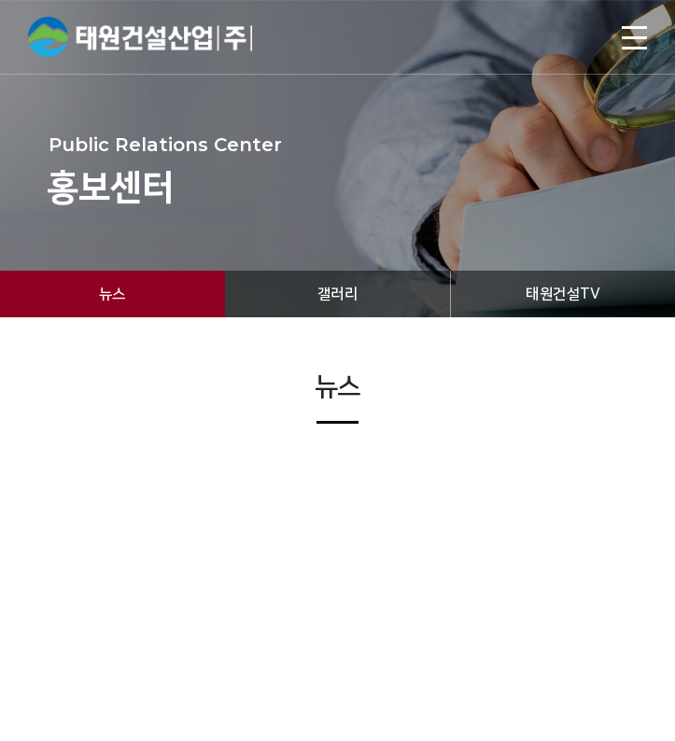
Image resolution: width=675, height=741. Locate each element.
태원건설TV (562, 294)
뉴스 (112, 294)
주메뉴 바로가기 (0, 0)
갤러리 (338, 294)
